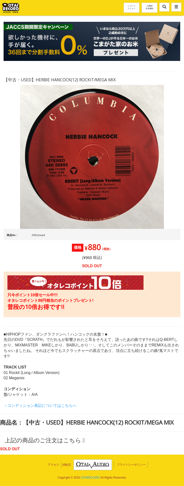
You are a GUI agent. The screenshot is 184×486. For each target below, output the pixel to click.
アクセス (53, 464)
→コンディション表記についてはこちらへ (40, 405)
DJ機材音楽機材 (149, 7)
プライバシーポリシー (131, 464)
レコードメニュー (131, 7)
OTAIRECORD (90, 477)
